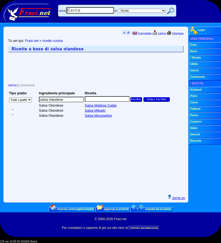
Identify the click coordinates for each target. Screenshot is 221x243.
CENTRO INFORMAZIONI (144, 228)
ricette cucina (52, 41)
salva (159, 33)
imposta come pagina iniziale (72, 208)
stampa (175, 33)
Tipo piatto (18, 93)
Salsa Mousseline (98, 116)
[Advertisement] (105, 68)
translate (141, 33)
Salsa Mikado (95, 110)
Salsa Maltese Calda (100, 105)
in (116, 10)
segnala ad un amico (151, 208)
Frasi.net (32, 41)
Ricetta (90, 93)
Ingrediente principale (57, 93)
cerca (62, 10)
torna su (176, 198)
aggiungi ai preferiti (113, 208)
